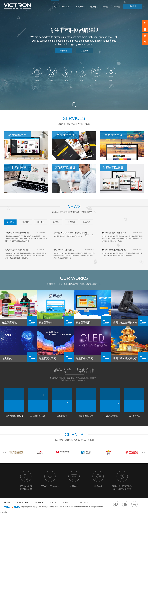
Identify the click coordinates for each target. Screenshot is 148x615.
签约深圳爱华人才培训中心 (64, 250)
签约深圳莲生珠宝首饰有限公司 (17, 250)
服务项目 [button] (66, 7)
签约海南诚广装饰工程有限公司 (114, 233)
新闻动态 (93, 7)
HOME (7, 502)
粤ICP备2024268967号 (57, 507)
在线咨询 (84, 51)
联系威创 (116, 7)
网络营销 (71, 222)
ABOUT (67, 502)
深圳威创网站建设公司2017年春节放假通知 (70, 233)
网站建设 (25, 222)
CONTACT (82, 502)
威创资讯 (10, 222)
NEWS (53, 502)
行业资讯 (40, 222)
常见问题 (86, 222)
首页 (55, 7)
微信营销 (56, 222)
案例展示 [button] (80, 7)
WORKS (39, 502)
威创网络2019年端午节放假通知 (17, 233)
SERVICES (22, 502)
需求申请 (132, 6)
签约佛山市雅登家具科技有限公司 (115, 250)
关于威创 (105, 7)
